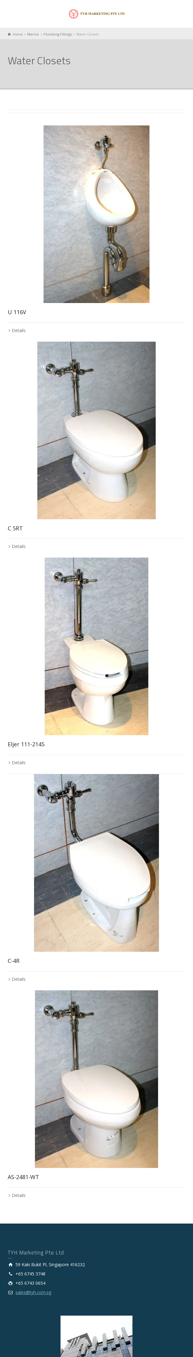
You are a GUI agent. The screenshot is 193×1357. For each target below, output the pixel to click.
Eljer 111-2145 (26, 744)
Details (19, 330)
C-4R (13, 960)
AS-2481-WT (23, 1177)
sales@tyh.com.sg (33, 1292)
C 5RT (15, 528)
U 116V (17, 312)
